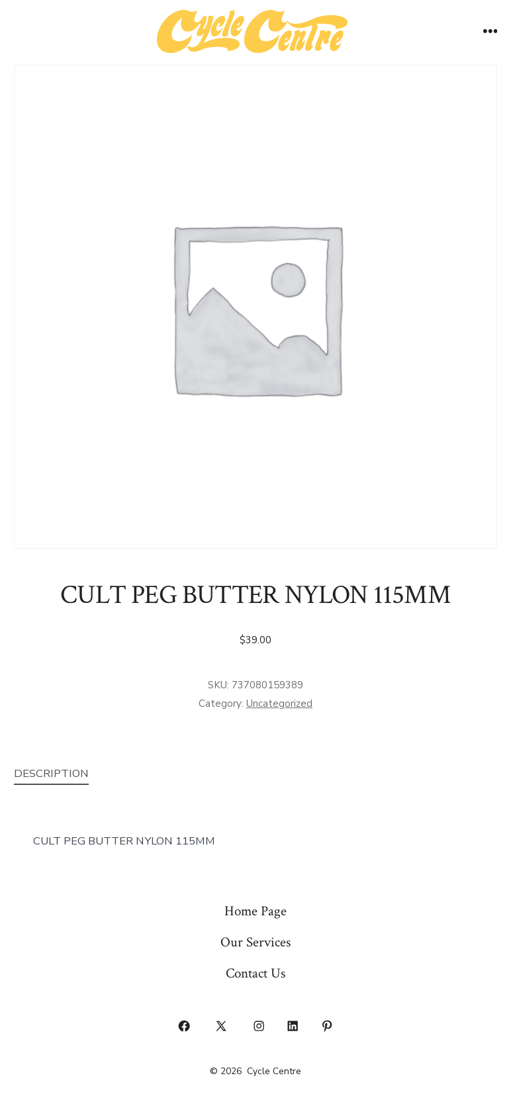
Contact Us (255, 973)
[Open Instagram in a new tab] (259, 1026)
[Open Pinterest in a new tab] (327, 1026)
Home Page (255, 911)
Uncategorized (279, 703)
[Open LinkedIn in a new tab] (293, 1026)
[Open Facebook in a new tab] (184, 1026)
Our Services (255, 942)
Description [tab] (51, 773)
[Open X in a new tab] (221, 1026)
